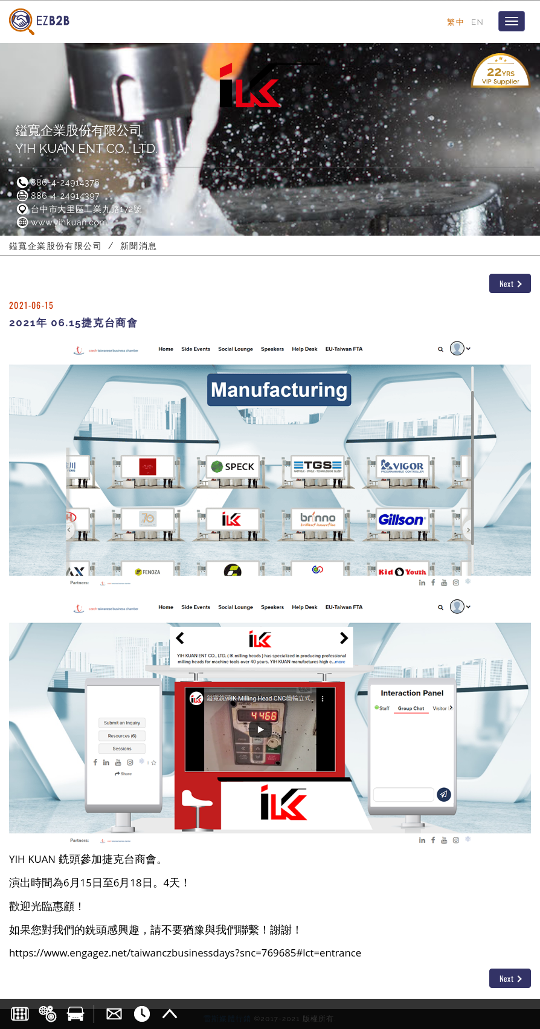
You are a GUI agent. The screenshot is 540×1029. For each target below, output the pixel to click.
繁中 (455, 22)
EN (477, 22)
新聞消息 (139, 246)
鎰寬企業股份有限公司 (55, 246)
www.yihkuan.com (61, 222)
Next (511, 283)
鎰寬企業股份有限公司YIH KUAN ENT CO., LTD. (86, 139)
